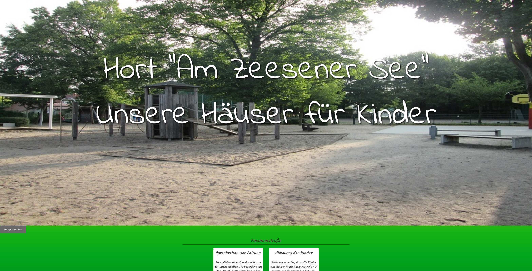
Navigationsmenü (13, 229)
